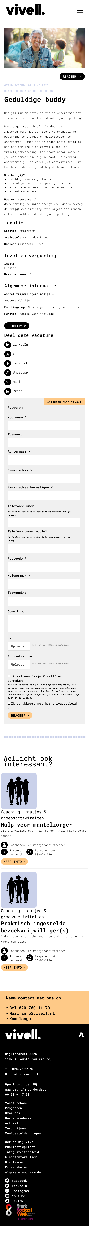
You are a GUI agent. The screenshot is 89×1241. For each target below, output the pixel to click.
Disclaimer (14, 1162)
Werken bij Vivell (21, 1142)
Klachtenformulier (21, 1157)
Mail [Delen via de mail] (12, 382)
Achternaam (19, 451)
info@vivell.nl (25, 1074)
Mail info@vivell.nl (30, 1013)
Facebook (16, 1180)
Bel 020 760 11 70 (28, 1008)
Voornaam (17, 417)
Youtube (15, 1196)
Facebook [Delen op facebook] (16, 363)
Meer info (14, 861)
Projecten (13, 1108)
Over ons (12, 1113)
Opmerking (16, 611)
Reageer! (72, 76)
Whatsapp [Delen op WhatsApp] (16, 372)
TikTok (14, 1201)
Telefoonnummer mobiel (27, 531)
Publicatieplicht (20, 1147)
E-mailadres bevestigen (30, 487)
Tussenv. (15, 434)
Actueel (11, 1123)
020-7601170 (22, 1069)
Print (13, 391)
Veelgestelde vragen (23, 1133)
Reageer (20, 715)
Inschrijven (15, 1128)
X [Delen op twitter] (9, 354)
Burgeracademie (18, 1118)
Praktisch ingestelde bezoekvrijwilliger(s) (35, 927)
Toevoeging (17, 592)
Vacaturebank (16, 1103)
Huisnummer (19, 575)
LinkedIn (16, 1186)
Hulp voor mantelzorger (36, 824)
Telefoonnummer (21, 506)
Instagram (17, 1191)
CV (9, 638)
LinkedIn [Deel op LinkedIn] (16, 344)
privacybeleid (64, 703)
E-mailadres (20, 470)
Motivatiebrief (21, 656)
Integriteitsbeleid (22, 1152)
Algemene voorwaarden (24, 1172)
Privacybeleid (17, 1167)
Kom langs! (19, 1018)
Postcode (17, 558)
